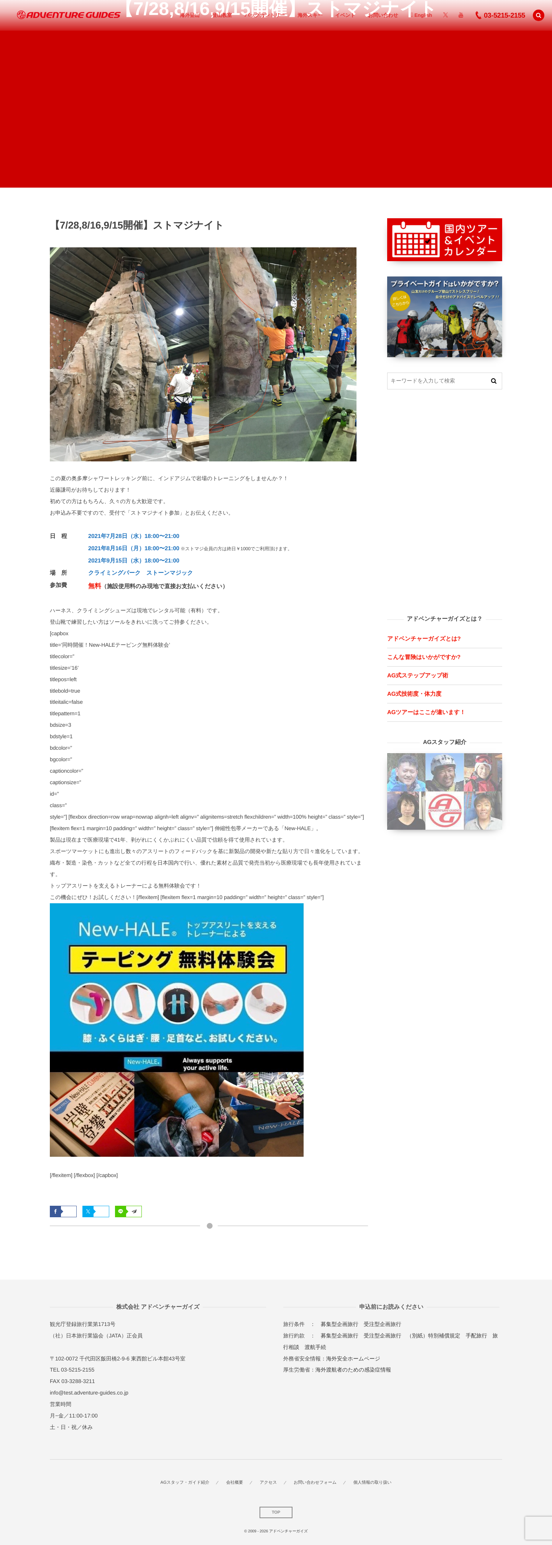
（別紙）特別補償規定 (433, 1335)
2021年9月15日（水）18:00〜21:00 (133, 561)
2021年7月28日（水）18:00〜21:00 (133, 536)
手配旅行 (476, 1335)
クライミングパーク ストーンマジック (140, 573)
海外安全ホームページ (353, 1358)
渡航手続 (315, 1347)
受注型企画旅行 (382, 1324)
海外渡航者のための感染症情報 (353, 1370)
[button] (538, 15)
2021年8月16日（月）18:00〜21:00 (133, 548)
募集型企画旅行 (339, 1324)
